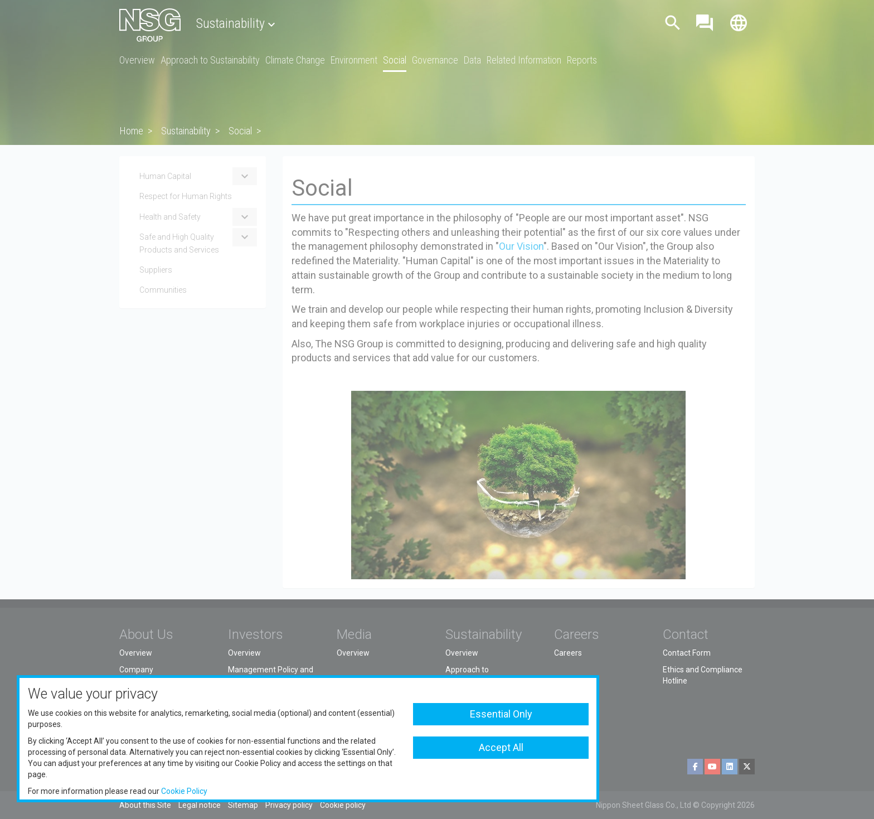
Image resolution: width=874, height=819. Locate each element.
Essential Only (501, 714)
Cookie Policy (184, 791)
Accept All (501, 747)
